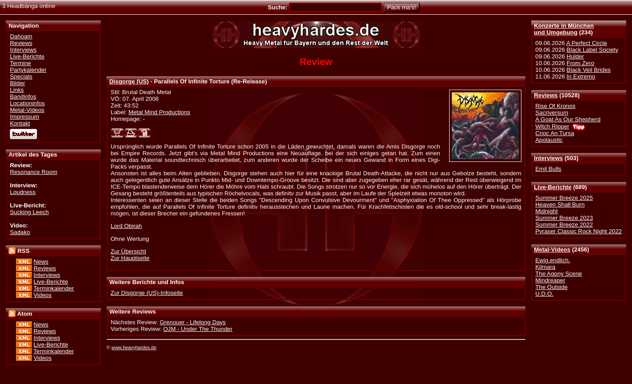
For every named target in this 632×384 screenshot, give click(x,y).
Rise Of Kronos (555, 106)
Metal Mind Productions (159, 112)
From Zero (580, 63)
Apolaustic (548, 139)
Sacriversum (551, 112)
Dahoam (21, 36)
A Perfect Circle (586, 43)
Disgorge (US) (129, 81)
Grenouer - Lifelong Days (193, 322)
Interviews (548, 158)
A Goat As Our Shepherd (567, 119)
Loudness (23, 192)
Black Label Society (592, 49)
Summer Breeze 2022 (564, 224)
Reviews (546, 95)
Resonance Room (33, 172)
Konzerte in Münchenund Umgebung (564, 29)
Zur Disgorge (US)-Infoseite (147, 292)
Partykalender (28, 69)
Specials (21, 76)
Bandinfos (23, 96)
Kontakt (20, 123)
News (40, 261)
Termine (20, 63)
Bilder (17, 83)
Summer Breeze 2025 (564, 197)
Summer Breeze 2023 (564, 218)
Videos (42, 295)
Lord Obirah (126, 226)
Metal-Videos (552, 249)
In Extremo (580, 76)
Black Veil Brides (588, 69)
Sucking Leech (29, 212)
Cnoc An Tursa (554, 133)
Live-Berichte (552, 187)
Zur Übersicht (128, 251)
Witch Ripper (552, 126)
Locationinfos (27, 103)
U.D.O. (544, 293)
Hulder (575, 56)
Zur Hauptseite (130, 258)
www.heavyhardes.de (134, 347)
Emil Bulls (548, 168)
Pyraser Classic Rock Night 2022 (578, 231)
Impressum (24, 116)
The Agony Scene (558, 273)
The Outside (551, 287)
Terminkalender (53, 288)
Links (17, 90)
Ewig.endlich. (552, 260)
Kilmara (545, 267)
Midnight (546, 211)
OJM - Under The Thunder (197, 329)
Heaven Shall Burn (560, 204)
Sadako (20, 232)
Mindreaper (550, 280)
